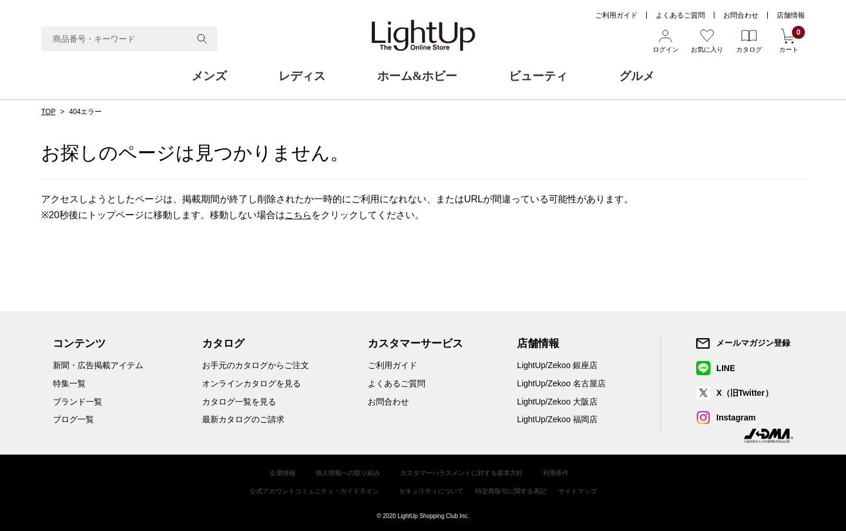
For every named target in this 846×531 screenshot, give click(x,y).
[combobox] (129, 38)
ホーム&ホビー (417, 76)
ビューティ (538, 76)
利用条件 (565, 472)
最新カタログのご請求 (243, 419)
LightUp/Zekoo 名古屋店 (561, 383)
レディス (301, 76)
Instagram (736, 417)
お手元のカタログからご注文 (255, 365)
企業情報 (272, 472)
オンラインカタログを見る (251, 383)
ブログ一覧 (73, 419)
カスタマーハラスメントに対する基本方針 (464, 472)
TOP (48, 112)
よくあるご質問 (680, 15)
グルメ (636, 76)
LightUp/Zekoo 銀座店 (557, 365)
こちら (299, 215)
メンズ (209, 76)
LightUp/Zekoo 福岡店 (557, 419)
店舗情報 (791, 15)
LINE (726, 367)
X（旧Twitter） (745, 393)
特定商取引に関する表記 (517, 489)
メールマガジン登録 (754, 343)
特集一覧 (69, 383)
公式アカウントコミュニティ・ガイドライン (306, 489)
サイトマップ (589, 489)
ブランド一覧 (77, 401)
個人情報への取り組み (342, 472)
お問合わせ (740, 15)
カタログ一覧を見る (239, 401)
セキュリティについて (432, 489)
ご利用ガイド (616, 15)
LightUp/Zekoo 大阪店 (557, 401)
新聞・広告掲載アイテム (98, 365)
